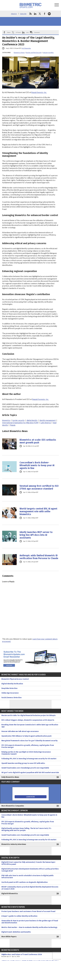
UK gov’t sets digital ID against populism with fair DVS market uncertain (30, 772)
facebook (44, 14)
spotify (49, 14)
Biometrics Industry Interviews (13, 844)
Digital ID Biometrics (9, 894)
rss (30, 14)
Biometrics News (19, 52)
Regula (12, 425)
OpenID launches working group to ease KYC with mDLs (23, 763)
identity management (47, 420)
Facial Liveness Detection (11, 698)
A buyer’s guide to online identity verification (19, 916)
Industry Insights (48, 52)
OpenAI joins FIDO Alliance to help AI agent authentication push (26, 736)
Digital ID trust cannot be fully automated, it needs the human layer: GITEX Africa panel (28, 863)
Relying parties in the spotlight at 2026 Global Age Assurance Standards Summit (26, 753)
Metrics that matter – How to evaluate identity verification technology (29, 927)
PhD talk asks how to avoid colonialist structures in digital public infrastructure (27, 877)
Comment (37, 32)
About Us (14, 13)
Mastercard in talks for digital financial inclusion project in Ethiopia (28, 715)
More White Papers (9, 937)
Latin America (45, 423)
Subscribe (23, 13)
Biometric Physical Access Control (15, 679)
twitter (40, 14)
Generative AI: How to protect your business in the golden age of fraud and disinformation (29, 922)
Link (27, 32)
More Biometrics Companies (12, 806)
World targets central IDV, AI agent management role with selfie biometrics (38, 511)
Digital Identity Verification (12, 684)
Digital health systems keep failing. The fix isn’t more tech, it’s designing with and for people (26, 829)
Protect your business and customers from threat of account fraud (28, 911)
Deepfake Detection (9, 688)
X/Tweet (18, 32)
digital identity (32, 420)
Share (8, 32)
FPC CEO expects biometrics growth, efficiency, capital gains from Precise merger (27, 746)
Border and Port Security (34, 52)
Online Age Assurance (10, 693)
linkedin (35, 14)
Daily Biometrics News (10, 777)
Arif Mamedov (26, 48)
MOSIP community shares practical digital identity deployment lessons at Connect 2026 (29, 888)
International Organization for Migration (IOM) (20, 423)
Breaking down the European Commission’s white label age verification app (29, 726)
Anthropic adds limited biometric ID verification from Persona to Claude (39, 557)
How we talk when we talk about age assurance (20, 731)
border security (18, 420)
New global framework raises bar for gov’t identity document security (29, 741)
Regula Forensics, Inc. (39, 92)
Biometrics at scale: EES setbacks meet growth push (38, 441)
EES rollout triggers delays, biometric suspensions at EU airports (27, 720)
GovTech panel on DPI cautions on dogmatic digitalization (24, 882)
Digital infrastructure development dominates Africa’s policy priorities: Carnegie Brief (30, 870)
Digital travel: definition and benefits (16, 932)
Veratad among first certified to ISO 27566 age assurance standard (39, 487)
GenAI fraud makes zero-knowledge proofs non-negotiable (25, 768)
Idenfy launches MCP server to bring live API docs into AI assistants (36, 535)
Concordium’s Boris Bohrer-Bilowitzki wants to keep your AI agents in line (37, 465)
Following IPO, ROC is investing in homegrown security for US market (28, 759)
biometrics (6, 420)
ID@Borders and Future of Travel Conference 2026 (30, 955)
